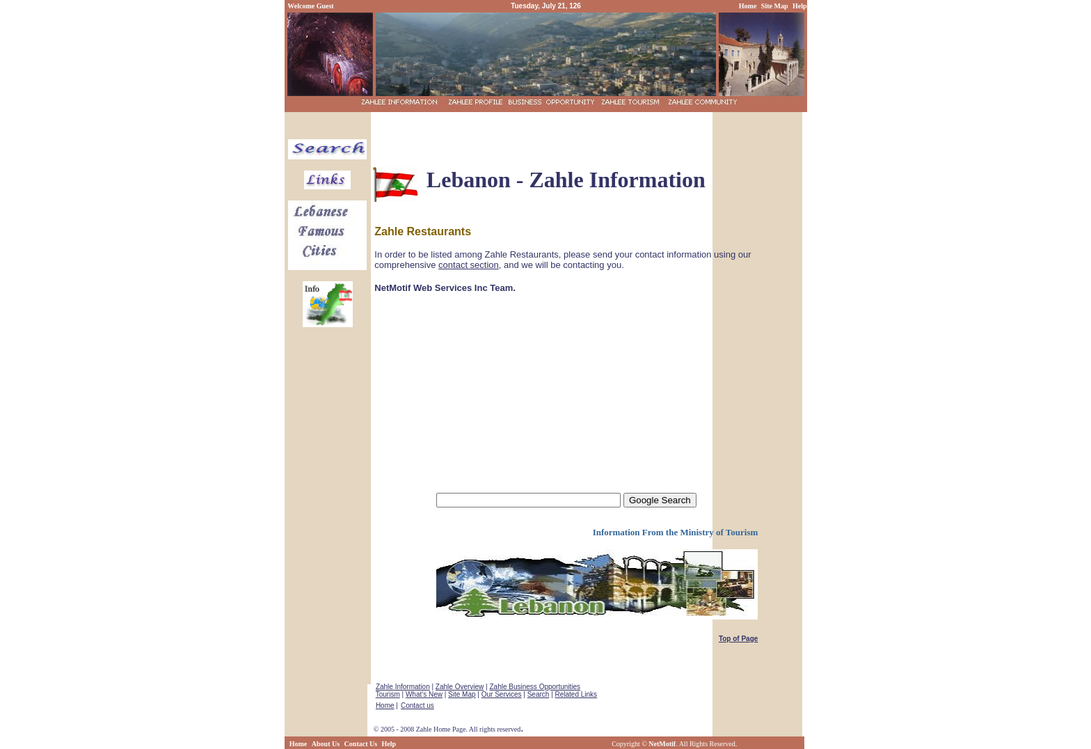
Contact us (417, 705)
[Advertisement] (541, 209)
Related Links (576, 694)
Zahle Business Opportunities (534, 687)
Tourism (388, 694)
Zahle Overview (460, 687)
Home (385, 705)
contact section (468, 265)
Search (538, 694)
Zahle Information (403, 687)
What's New (424, 694)
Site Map (461, 694)
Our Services (501, 694)
